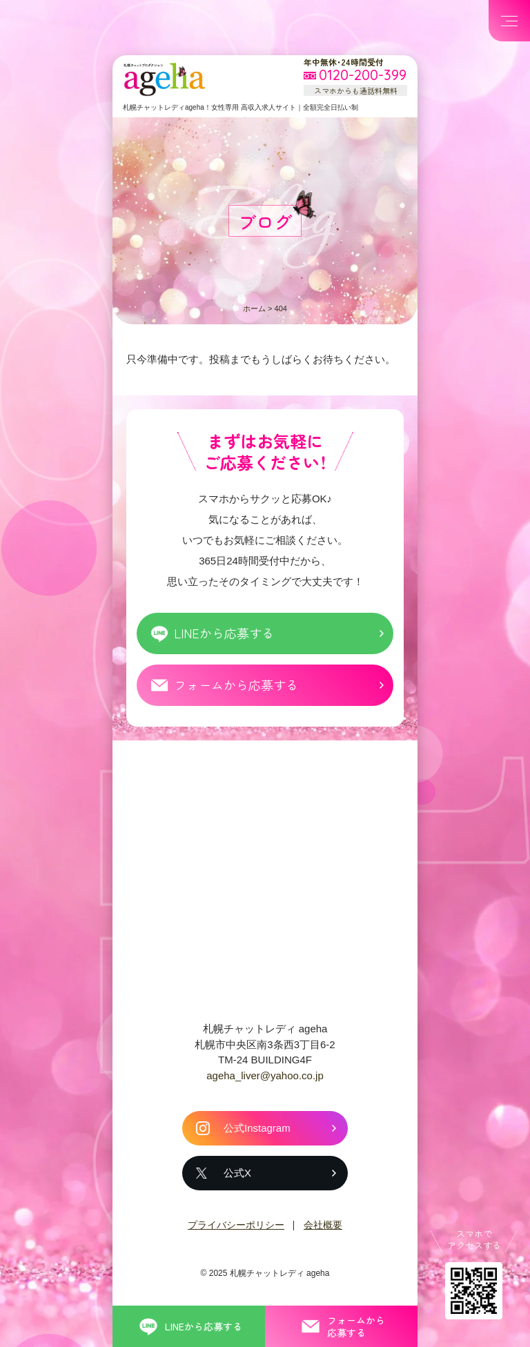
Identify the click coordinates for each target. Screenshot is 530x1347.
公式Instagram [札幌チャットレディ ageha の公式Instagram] (257, 1128)
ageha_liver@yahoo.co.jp (265, 1075)
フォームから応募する (236, 685)
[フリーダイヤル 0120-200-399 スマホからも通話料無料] (355, 76)
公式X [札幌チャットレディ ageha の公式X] (237, 1173)
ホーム (254, 308)
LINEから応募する (224, 633)
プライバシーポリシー (236, 1224)
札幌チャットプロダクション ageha (164, 79)
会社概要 (323, 1224)
